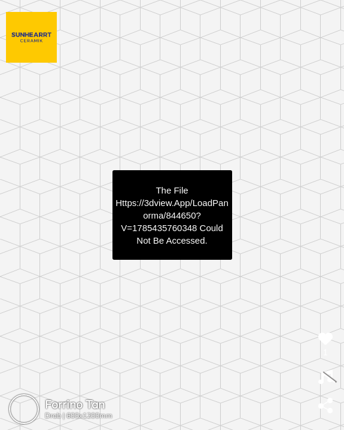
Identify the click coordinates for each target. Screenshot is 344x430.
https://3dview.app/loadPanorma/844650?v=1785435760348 (171, 215)
